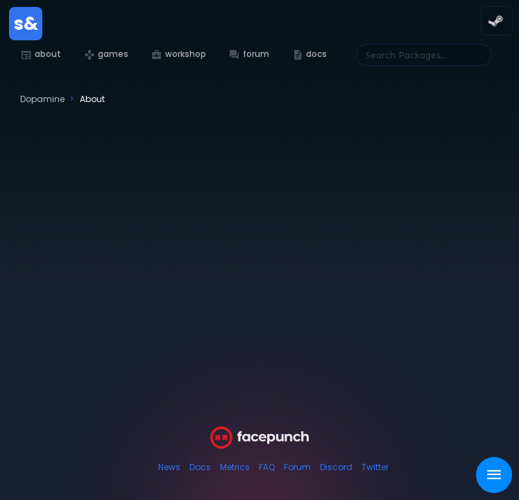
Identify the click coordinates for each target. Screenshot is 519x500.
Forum (297, 467)
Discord (336, 467)
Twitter (375, 467)
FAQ (267, 467)
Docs (200, 467)
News (169, 467)
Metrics (235, 467)
